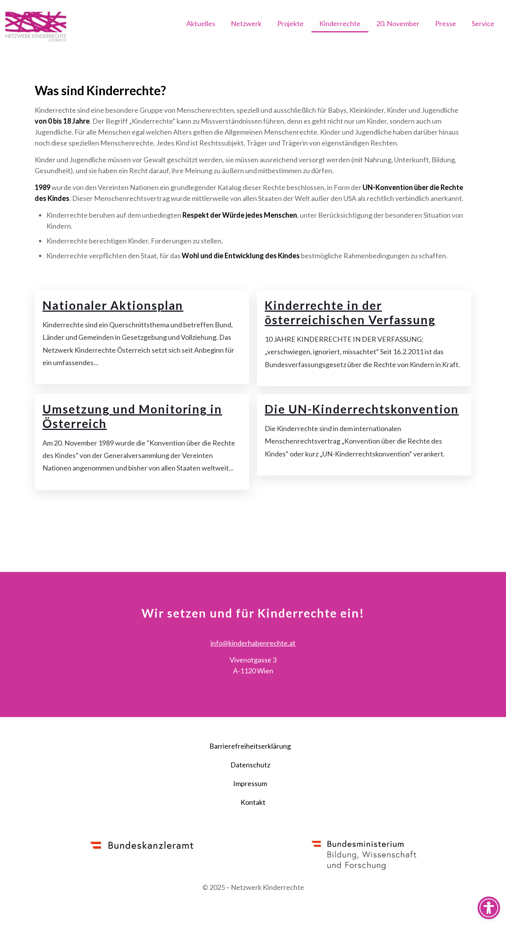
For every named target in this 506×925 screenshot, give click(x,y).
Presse (445, 23)
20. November (397, 23)
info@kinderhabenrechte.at (253, 665)
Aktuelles (200, 23)
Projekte (290, 23)
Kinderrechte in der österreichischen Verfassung (350, 334)
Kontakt (253, 824)
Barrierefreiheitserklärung (250, 768)
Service (483, 23)
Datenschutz (250, 787)
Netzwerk (246, 23)
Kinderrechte (340, 23)
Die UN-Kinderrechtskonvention (362, 431)
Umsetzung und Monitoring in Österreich (132, 438)
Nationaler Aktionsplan (113, 327)
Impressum (250, 806)
